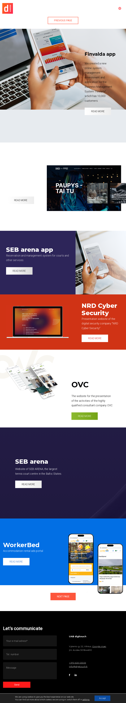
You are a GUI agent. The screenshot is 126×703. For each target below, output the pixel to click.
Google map (99, 646)
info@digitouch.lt (78, 666)
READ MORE (98, 111)
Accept (102, 698)
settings (86, 699)
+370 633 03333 (77, 662)
